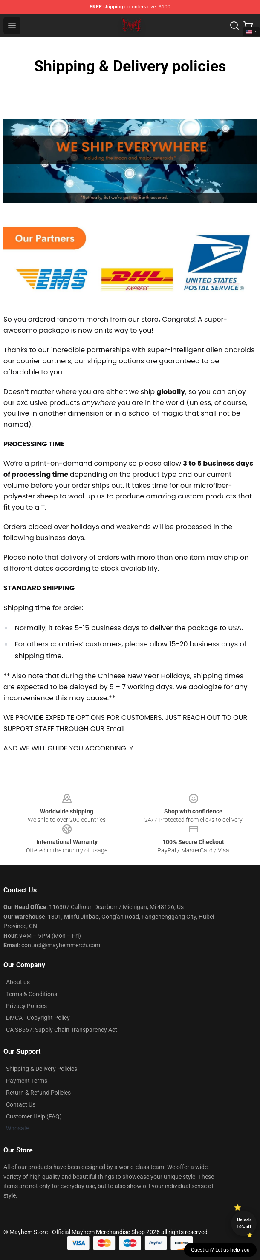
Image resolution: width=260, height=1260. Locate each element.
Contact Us (20, 1104)
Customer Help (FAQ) (34, 1116)
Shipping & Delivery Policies (41, 1068)
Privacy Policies (26, 1005)
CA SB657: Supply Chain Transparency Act (61, 1029)
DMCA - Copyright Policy (38, 1017)
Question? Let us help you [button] (220, 1250)
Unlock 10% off (244, 1223)
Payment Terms (26, 1080)
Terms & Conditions (31, 994)
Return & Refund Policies (38, 1092)
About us (18, 982)
